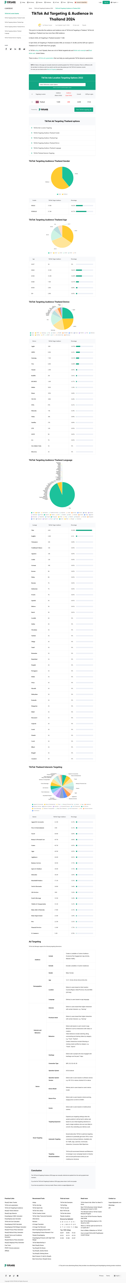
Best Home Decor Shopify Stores (41, 1259)
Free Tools (8, 1245)
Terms (108, 1275)
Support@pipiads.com (115, 1202)
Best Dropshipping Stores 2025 (41, 1230)
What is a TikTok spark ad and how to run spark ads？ (91, 1226)
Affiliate (7, 1251)
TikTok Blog (63, 1205)
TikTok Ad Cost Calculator (12, 1221)
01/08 (68, 1238)
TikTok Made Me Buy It (38, 1242)
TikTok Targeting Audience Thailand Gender (15, 17)
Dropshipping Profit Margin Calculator (15, 1227)
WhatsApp (112, 1205)
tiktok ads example (80, 50)
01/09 (62, 1238)
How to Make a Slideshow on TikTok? (91, 1230)
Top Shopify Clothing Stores (40, 1253)
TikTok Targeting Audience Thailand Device (15, 26)
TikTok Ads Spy (36, 1205)
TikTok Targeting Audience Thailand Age (14, 22)
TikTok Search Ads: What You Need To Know (92, 1203)
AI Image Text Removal (39, 1227)
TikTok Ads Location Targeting (12, 13)
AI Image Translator (38, 1224)
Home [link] (30, 8)
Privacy (101, 1275)
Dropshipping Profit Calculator (13, 1224)
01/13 (68, 1235)
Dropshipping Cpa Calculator (13, 1219)
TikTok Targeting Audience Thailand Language (13, 32)
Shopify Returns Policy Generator (14, 1240)
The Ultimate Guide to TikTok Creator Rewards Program (91, 1212)
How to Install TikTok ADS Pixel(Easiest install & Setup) (92, 1234)
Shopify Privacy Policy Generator (14, 1230)
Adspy (34, 1202)
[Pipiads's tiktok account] (13, 1275)
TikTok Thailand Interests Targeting (13, 37)
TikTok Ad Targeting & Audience (14, 1208)
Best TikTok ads (64, 1210)
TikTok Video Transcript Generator (42, 1216)
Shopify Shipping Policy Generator (14, 1242)
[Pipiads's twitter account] (10, 1275)
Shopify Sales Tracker (11, 1202)
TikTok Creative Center (38, 1213)
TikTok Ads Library (37, 1210)
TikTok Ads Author (65, 1213)
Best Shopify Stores (38, 1245)
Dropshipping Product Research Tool (42, 1232)
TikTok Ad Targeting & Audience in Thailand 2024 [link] (67, 8)
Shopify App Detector (11, 1213)
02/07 (62, 1233)
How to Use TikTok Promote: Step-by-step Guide (91, 1217)
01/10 (73, 1235)
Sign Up (106, 2)
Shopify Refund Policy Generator (14, 1232)
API (110, 1208)
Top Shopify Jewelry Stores (40, 1251)
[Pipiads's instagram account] (17, 1275)
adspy (37, 50)
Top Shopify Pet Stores (38, 1248)
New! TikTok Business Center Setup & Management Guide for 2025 (91, 1208)
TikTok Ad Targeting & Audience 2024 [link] (43, 8)
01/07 (73, 1238)
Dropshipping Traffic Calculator (13, 1216)
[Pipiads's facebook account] (6, 1275)
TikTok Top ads (64, 1208)
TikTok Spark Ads (37, 1208)
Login (100, 2)
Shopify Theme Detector (11, 1210)
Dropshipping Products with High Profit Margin (43, 1239)
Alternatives (35, 1219)
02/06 (68, 1233)
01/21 (62, 1235)
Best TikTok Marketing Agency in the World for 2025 (91, 1222)
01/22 (73, 1233)
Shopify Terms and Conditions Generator (13, 1236)
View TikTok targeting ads (83, 109)
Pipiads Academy (65, 1216)
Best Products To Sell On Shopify (41, 1256)
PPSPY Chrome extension (12, 1248)
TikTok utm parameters (45, 58)
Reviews (34, 1221)
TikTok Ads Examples (66, 1202)
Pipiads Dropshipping (38, 1235)
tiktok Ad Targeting (52, 69)
